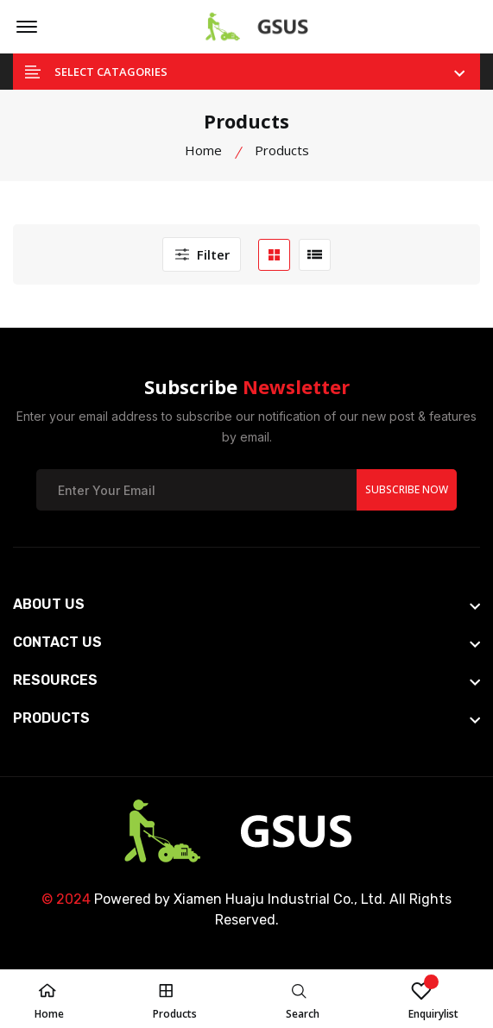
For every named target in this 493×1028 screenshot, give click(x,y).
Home (203, 150)
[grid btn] (274, 255)
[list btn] (315, 255)
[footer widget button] (246, 604)
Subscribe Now (406, 489)
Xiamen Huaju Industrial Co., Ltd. (280, 899)
